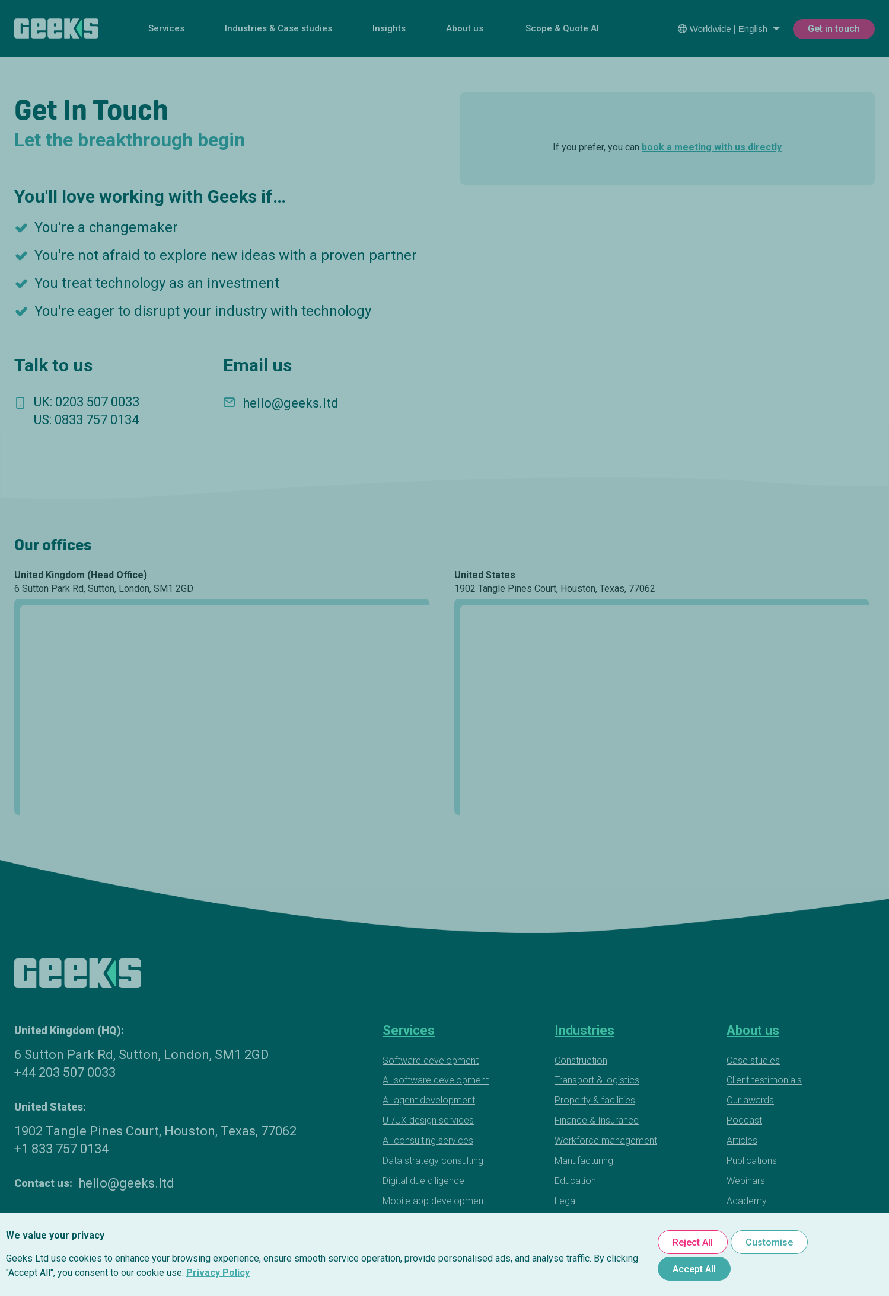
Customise (769, 1242)
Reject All (693, 1242)
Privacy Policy (218, 1272)
